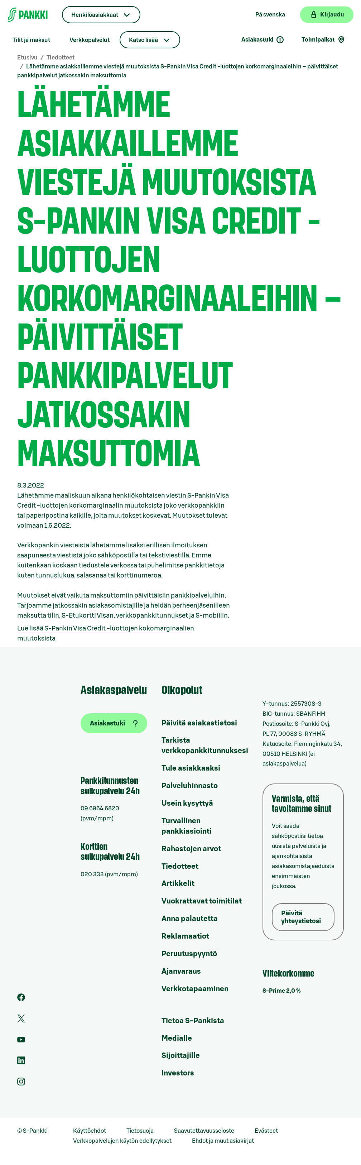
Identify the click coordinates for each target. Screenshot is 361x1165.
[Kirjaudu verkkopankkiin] (326, 14)
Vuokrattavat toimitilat (202, 901)
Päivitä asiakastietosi (199, 723)
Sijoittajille (181, 1055)
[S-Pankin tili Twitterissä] (21, 1020)
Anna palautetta (190, 918)
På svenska (270, 15)
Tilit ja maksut (31, 40)
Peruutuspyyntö (189, 954)
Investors (178, 1073)
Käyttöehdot (89, 1131)
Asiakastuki (262, 39)
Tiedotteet (60, 58)
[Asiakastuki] (114, 723)
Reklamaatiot (185, 936)
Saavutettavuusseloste (204, 1131)
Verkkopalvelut (89, 40)
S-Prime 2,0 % (282, 991)
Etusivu (27, 58)
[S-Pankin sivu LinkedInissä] (21, 1062)
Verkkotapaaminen (195, 989)
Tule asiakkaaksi (191, 768)
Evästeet (266, 1131)
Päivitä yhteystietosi (301, 917)
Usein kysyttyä (187, 803)
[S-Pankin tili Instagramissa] (21, 1084)
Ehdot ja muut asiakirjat (223, 1141)
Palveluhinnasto (190, 786)
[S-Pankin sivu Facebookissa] (21, 999)
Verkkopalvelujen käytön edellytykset (122, 1141)
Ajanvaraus (181, 971)
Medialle (177, 1038)
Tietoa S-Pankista (193, 1021)
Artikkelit (178, 883)
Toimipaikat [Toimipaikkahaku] (324, 39)
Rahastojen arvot (191, 849)
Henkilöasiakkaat (94, 15)
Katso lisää (143, 40)
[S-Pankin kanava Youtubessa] (21, 1042)
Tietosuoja (140, 1131)
